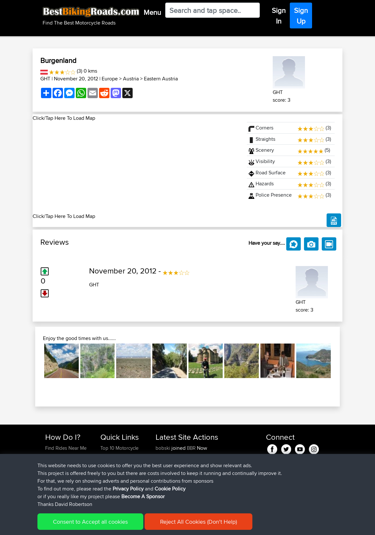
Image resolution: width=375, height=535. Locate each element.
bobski (163, 448)
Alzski (162, 455)
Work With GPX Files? (67, 463)
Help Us (108, 494)
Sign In (279, 15)
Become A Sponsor (65, 486)
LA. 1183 (224, 486)
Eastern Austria (161, 78)
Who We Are (113, 479)
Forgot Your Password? (57, 475)
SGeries (164, 463)
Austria (131, 78)
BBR (191, 448)
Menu (152, 12)
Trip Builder (112, 471)
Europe (110, 78)
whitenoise (167, 479)
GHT (45, 78)
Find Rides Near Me (65, 448)
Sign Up (301, 15)
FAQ (49, 494)
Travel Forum (114, 463)
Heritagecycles (172, 486)
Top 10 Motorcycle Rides (119, 452)
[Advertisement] (136, 167)
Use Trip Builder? (63, 455)
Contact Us (112, 486)
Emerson (166, 471)
